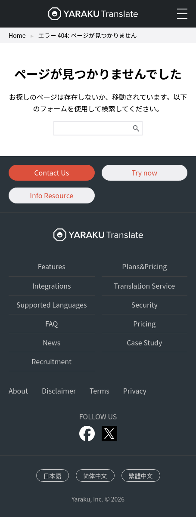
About (18, 390)
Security (144, 304)
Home (17, 35)
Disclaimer (59, 390)
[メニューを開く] (182, 14)
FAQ (51, 323)
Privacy (134, 390)
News (51, 342)
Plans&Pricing (144, 266)
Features (51, 266)
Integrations (51, 285)
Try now (144, 172)
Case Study (144, 342)
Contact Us (51, 172)
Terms (99, 390)
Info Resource (51, 195)
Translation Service (144, 285)
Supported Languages (51, 304)
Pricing (144, 323)
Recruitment (51, 361)
